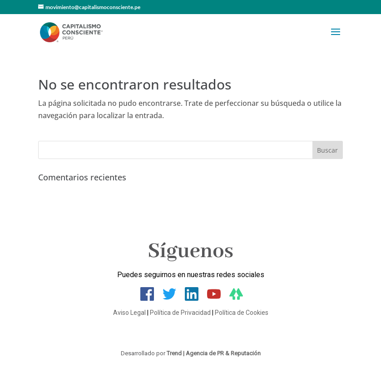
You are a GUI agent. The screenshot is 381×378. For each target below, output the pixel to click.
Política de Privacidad (180, 312)
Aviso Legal (129, 312)
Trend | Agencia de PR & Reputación (214, 353)
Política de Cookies (241, 312)
